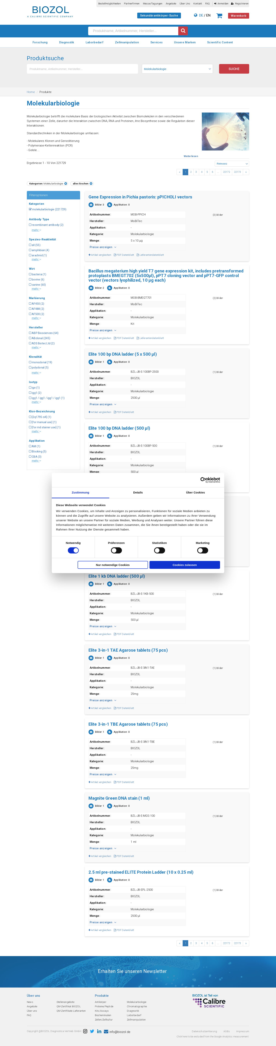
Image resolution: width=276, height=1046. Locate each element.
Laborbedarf (95, 42)
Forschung (40, 42)
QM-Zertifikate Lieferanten (71, 1010)
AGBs (226, 1031)
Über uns (185, 3)
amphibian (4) (39, 250)
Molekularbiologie (136, 1002)
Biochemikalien (103, 1015)
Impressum (242, 1031)
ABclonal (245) (39, 338)
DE (201, 15)
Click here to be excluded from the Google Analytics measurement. (213, 1036)
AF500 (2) (36, 314)
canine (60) (37, 284)
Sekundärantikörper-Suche (159, 15)
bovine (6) (36, 279)
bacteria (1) (37, 274)
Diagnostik (66, 42)
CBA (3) (35, 456)
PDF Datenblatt (124, 254)
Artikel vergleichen (100, 254)
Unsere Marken (185, 42)
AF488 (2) (36, 308)
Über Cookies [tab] (195, 492)
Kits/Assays (102, 1010)
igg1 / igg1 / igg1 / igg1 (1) (47, 398)
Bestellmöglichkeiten (109, 3)
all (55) (34, 245)
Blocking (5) (38, 451)
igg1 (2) (35, 392)
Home (31, 92)
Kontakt (197, 3)
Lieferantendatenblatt (150, 254)
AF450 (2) (36, 303)
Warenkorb (238, 15)
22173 (237, 171)
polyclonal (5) (38, 367)
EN (208, 15)
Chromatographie (137, 1006)
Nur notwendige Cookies (113, 565)
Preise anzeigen (103, 247)
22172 (226, 171)
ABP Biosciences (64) (43, 333)
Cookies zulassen (185, 565)
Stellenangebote (65, 1002)
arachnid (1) (38, 255)
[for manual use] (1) (43, 422)
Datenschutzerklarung (204, 1031)
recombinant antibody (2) (46, 224)
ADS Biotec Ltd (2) (42, 343)
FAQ (207, 3)
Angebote (171, 3)
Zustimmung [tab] (80, 492)
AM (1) (34, 446)
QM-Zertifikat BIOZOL (69, 1006)
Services (156, 42)
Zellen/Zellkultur (104, 1019)
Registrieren (240, 3)
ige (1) (34, 387)
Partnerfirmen (132, 3)
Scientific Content (220, 42)
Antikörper (100, 1002)
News (30, 1002)
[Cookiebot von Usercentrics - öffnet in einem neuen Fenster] (203, 480)
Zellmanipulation (127, 42)
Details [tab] (138, 492)
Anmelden (221, 3)
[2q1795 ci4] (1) (40, 417)
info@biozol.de (117, 1032)
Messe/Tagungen (153, 3)
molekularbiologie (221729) (47, 209)
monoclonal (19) (40, 362)
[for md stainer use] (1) (45, 427)
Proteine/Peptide (104, 1006)
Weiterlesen (191, 156)
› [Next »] (246, 172)
